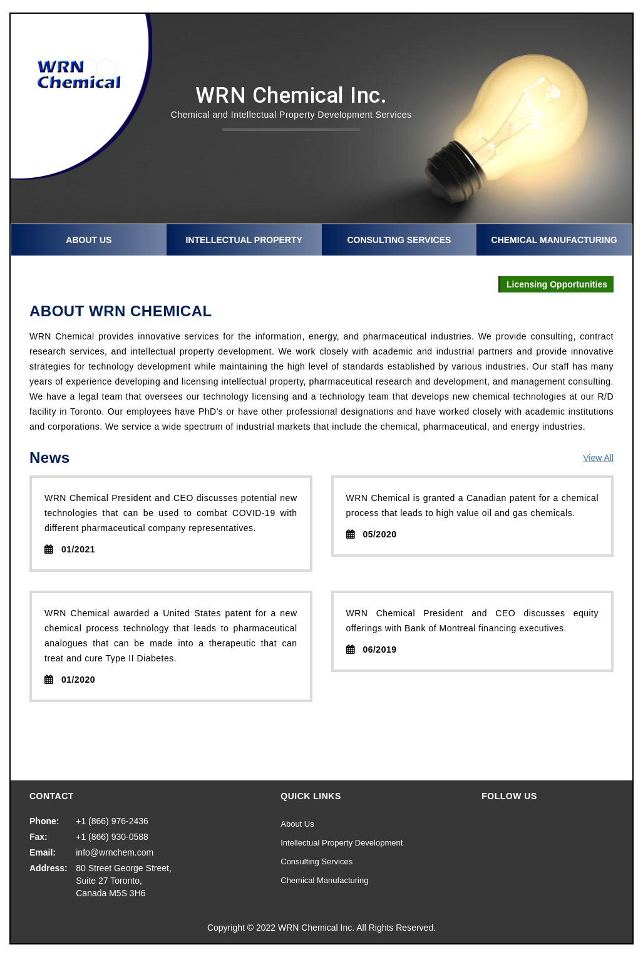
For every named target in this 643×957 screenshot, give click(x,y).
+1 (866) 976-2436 (112, 821)
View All (598, 458)
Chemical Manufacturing (554, 240)
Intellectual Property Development (341, 842)
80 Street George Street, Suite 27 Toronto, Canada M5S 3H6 (124, 880)
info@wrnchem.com (114, 852)
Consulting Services (399, 240)
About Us (88, 240)
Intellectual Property (243, 240)
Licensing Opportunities (557, 284)
